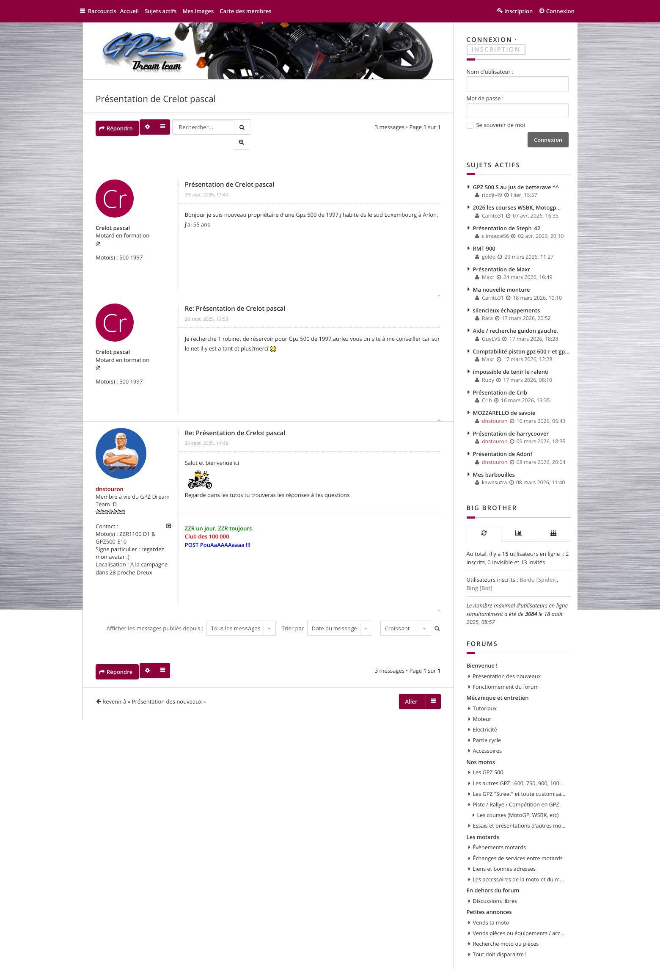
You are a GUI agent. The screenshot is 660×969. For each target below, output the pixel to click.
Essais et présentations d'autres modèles (520, 805)
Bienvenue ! (482, 649)
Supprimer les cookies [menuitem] (462, 959)
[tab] (484, 519)
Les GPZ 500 (488, 753)
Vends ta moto (491, 899)
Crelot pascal (113, 214)
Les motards (483, 816)
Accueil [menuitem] (133, 11)
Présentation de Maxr (501, 264)
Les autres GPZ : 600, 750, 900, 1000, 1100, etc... (520, 763)
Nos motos (481, 743)
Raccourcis (104, 11)
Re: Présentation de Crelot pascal (235, 295)
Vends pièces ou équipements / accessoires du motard (520, 910)
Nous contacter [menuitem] (404, 959)
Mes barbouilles (494, 461)
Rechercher (244, 126)
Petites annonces (489, 888)
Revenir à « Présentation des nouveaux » (154, 687)
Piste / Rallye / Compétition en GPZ (516, 784)
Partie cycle (487, 722)
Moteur (482, 701)
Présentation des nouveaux (507, 659)
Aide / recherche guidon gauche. (515, 323)
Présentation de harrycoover (511, 421)
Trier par (325, 614)
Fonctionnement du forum (506, 670)
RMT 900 (484, 244)
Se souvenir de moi (496, 124)
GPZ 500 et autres (120, 959)
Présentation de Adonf (503, 441)
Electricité (485, 711)
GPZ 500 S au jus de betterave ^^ (516, 185)
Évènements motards (499, 826)
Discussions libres (495, 878)
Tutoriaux (485, 691)
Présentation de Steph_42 (507, 224)
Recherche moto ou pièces (506, 920)
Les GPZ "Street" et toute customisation (520, 774)
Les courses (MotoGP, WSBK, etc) (518, 795)
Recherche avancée (259, 126)
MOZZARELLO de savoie (504, 402)
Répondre (119, 126)
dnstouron (110, 475)
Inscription (496, 49)
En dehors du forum (493, 868)
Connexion (489, 40)
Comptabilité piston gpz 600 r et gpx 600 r (522, 342)
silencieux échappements (506, 303)
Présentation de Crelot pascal (156, 99)
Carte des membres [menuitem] (250, 11)
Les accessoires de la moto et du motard (520, 857)
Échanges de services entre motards (518, 836)
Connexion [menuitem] (560, 11)
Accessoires (487, 732)
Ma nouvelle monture (501, 283)
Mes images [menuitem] (202, 11)
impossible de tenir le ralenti (511, 362)
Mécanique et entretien (498, 680)
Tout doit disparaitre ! (500, 930)
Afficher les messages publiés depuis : (190, 614)
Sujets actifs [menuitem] (165, 11)
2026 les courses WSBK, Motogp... (517, 204)
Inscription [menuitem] (518, 11)
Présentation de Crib (500, 382)
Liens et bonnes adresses (504, 847)
